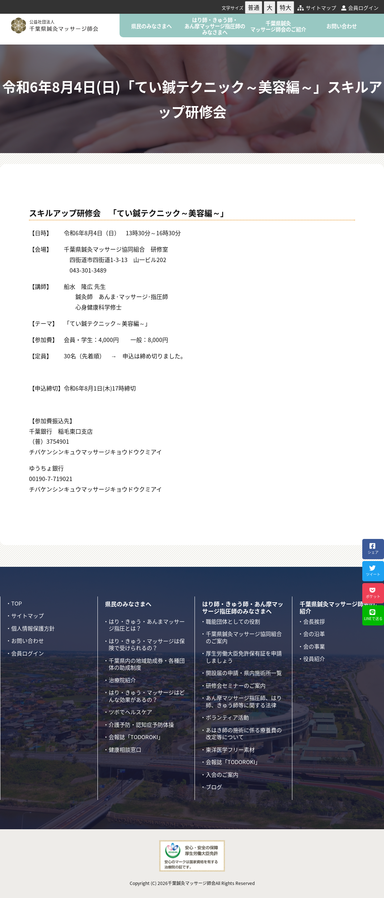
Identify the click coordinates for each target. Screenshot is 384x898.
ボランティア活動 (227, 717)
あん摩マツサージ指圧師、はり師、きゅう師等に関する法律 (244, 701)
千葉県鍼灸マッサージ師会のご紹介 (278, 26)
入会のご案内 (222, 775)
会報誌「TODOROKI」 (136, 737)
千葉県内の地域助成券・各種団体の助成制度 (147, 664)
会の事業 (314, 646)
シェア (372, 549)
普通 (253, 7)
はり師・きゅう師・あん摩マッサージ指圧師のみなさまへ (214, 26)
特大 (285, 7)
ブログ (214, 787)
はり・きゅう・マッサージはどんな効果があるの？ (147, 696)
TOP (16, 603)
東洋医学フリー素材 (230, 750)
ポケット (372, 593)
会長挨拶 (314, 621)
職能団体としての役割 (233, 621)
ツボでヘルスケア (130, 712)
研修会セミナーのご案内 (236, 686)
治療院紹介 (122, 680)
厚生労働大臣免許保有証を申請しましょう (244, 657)
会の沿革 (314, 634)
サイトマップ (316, 7)
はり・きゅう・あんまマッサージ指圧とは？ (147, 625)
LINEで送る (372, 615)
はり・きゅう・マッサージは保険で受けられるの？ (147, 644)
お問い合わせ (341, 26)
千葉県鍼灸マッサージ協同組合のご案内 (244, 637)
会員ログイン (360, 7)
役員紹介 (314, 659)
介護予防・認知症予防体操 (141, 725)
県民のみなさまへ (151, 26)
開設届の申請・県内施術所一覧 (244, 673)
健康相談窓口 (125, 750)
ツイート (372, 571)
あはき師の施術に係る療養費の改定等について (244, 733)
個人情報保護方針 (33, 628)
